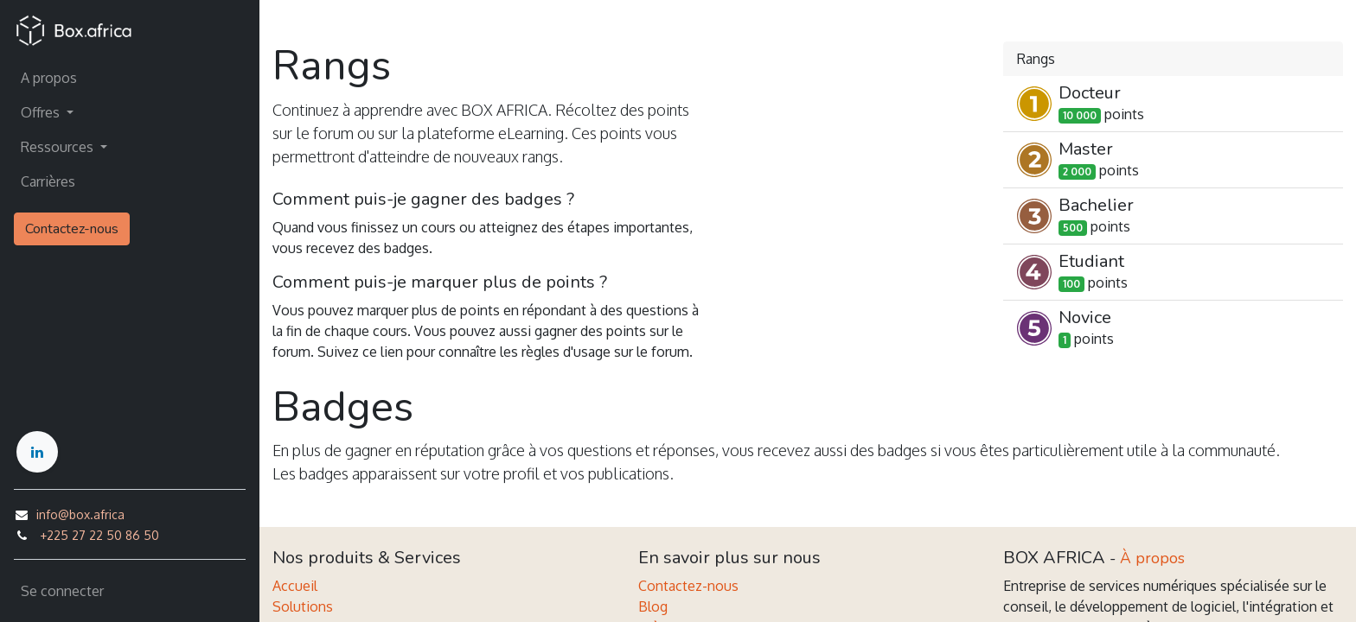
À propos (1152, 558)
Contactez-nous (71, 228)
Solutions (302, 606)
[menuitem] (130, 77)
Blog (653, 606)
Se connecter (62, 591)
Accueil (294, 585)
